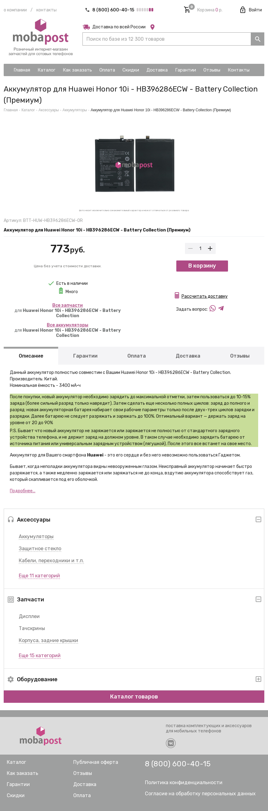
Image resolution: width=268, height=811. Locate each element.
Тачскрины (32, 628)
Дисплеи (29, 616)
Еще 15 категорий (40, 655)
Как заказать (22, 773)
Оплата (136, 356)
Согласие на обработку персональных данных (200, 794)
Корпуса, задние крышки (48, 640)
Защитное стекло (40, 548)
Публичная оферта (95, 762)
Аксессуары (48, 110)
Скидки (16, 795)
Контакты (46, 10)
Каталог (28, 110)
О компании (15, 10)
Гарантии (85, 356)
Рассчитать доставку (205, 298)
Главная (11, 110)
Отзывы (240, 356)
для (67, 310)
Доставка (188, 356)
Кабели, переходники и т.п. (51, 560)
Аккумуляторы (36, 536)
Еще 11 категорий (39, 576)
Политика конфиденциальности (183, 782)
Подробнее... (22, 491)
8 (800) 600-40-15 (110, 10)
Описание (31, 356)
